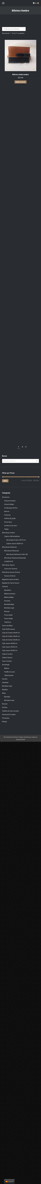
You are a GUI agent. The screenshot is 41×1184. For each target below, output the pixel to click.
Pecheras (7, 515)
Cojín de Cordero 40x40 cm (11, 633)
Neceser (7, 611)
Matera (6, 668)
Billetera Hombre (9, 594)
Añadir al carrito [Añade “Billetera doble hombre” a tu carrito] (20, 82)
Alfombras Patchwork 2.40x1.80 (17, 554)
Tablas (6, 529)
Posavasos (5, 718)
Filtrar (5, 481)
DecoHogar (5, 664)
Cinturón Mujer (9, 504)
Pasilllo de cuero (9, 672)
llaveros (6, 511)
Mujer (4, 693)
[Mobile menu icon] (3, 3)
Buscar (37, 461)
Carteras (5, 586)
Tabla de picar (8, 675)
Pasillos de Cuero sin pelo (10, 711)
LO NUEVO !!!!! (8, 561)
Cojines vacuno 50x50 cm (14, 543)
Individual (5, 682)
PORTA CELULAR (9, 518)
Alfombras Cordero (8, 533)
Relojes (4, 721)
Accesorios (5, 497)
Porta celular (8, 615)
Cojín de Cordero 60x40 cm (11, 640)
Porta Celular (8, 618)
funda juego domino (11, 508)
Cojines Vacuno (7, 657)
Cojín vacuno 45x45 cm (9, 647)
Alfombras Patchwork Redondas (15, 558)
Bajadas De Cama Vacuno (10, 583)
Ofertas (4, 707)
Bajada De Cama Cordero (10, 579)
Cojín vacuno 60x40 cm (9, 650)
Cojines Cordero (7, 654)
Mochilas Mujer (9, 604)
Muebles (5, 689)
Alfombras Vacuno (8, 565)
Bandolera (7, 590)
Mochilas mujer (9, 608)
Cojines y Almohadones (12, 536)
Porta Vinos (8, 522)
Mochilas (7, 697)
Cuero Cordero (7, 661)
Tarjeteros (7, 622)
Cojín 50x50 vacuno (8, 629)
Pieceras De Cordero (9, 714)
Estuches (7, 601)
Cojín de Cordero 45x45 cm (11, 636)
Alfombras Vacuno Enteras (11, 572)
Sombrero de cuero (10, 525)
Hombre (4, 679)
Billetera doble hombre (20, 75)
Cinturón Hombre (10, 501)
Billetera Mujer (9, 597)
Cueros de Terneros (10, 569)
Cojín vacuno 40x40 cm (9, 643)
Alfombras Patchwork (9, 547)
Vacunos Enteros (9, 576)
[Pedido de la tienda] (14, 29)
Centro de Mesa (7, 625)
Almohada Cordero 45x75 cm (16, 540)
